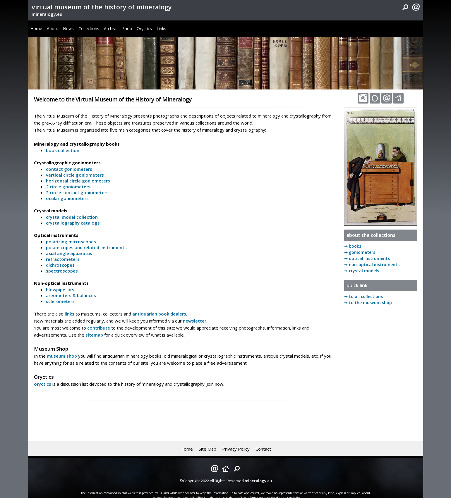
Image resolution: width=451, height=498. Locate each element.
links (69, 314)
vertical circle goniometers (75, 175)
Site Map (207, 449)
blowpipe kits (60, 289)
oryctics (42, 384)
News (68, 28)
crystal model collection (72, 217)
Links (161, 28)
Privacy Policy (236, 449)
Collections (88, 28)
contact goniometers (69, 169)
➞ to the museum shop (368, 302)
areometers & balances (71, 295)
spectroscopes (62, 271)
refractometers (63, 259)
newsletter (194, 321)
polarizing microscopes (71, 241)
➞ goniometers (359, 252)
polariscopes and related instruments (86, 247)
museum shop (62, 356)
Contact (263, 449)
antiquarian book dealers (159, 314)
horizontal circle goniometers (78, 181)
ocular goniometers (67, 198)
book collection (62, 150)
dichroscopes (60, 265)
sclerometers (60, 301)
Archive (111, 28)
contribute (98, 328)
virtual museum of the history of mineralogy (102, 6)
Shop (127, 28)
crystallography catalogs (73, 223)
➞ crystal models (361, 270)
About (52, 28)
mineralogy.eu (47, 14)
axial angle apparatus (69, 253)
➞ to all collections (363, 296)
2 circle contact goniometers (77, 192)
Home (36, 28)
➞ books (352, 246)
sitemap (94, 335)
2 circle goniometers (68, 186)
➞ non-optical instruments (371, 264)
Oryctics (144, 28)
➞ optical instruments (367, 258)
